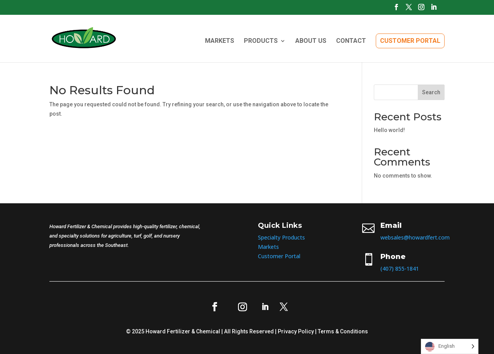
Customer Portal (279, 256)
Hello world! (389, 130)
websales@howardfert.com (415, 237)
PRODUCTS (261, 41)
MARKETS (219, 41)
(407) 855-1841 (399, 268)
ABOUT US (310, 41)
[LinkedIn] (434, 9)
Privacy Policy (296, 331)
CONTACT (351, 41)
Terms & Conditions (343, 331)
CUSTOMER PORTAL (410, 40)
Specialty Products (281, 237)
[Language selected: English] (449, 346)
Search (431, 92)
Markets (268, 246)
